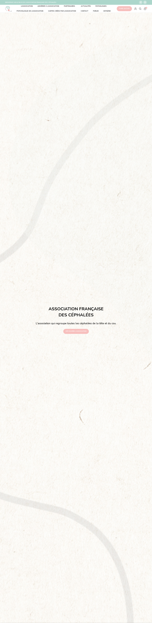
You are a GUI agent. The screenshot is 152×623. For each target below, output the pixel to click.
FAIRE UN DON (124, 11)
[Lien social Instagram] (145, 2)
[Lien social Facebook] (140, 2)
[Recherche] (140, 11)
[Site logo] (10, 11)
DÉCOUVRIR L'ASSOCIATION (76, 334)
